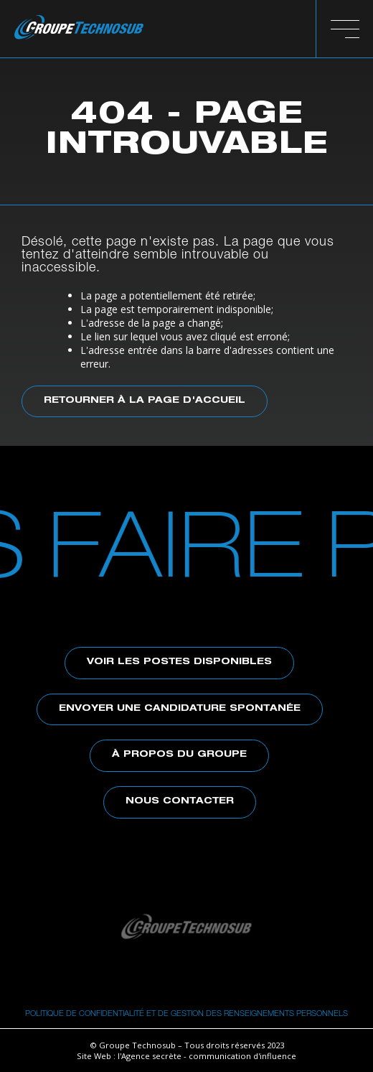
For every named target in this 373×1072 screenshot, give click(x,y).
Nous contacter (180, 801)
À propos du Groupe (179, 755)
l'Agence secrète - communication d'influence (207, 1055)
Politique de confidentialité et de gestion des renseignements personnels (186, 1012)
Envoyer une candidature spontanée (180, 709)
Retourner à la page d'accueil (144, 401)
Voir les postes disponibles (179, 662)
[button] (345, 28)
